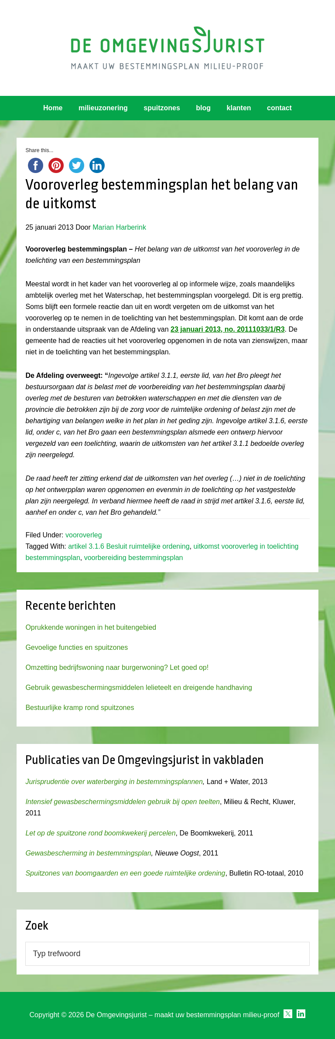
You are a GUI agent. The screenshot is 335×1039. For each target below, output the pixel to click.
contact (279, 108)
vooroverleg (83, 535)
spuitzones (162, 108)
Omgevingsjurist (167, 48)
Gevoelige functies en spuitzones (76, 647)
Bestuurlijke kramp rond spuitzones (79, 707)
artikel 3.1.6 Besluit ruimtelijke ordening (128, 546)
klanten (239, 108)
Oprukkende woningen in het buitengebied (90, 627)
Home (52, 108)
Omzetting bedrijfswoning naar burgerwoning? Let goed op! (117, 667)
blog (203, 108)
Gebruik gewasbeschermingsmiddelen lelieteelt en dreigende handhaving (138, 687)
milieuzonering (103, 108)
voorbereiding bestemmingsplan (133, 557)
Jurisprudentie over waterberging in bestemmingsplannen (113, 781)
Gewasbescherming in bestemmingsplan (88, 853)
